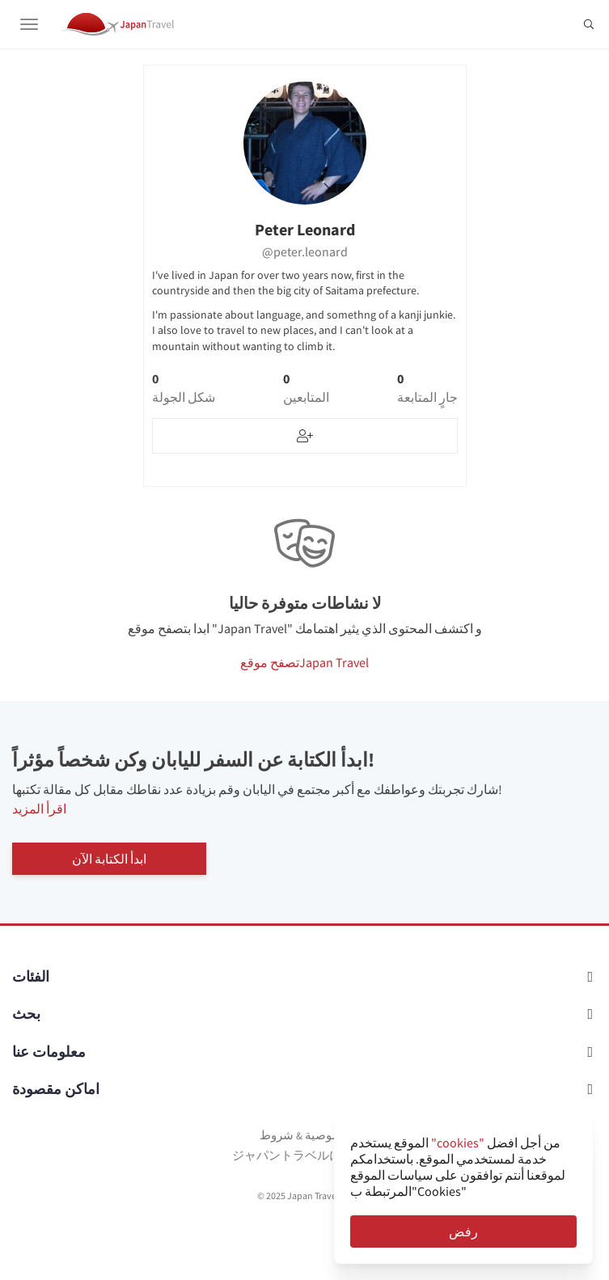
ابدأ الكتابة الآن (109, 859)
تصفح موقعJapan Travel (304, 662)
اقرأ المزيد (39, 809)
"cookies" (457, 1142)
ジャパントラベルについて (305, 1155)
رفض (463, 1231)
